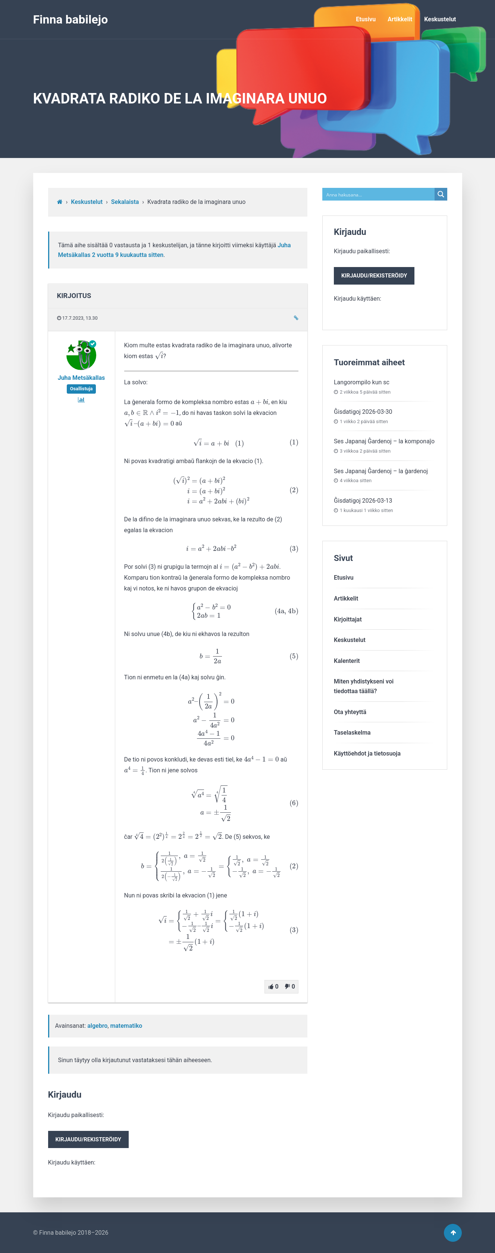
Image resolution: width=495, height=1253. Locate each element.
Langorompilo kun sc (361, 382)
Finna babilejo (70, 19)
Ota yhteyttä (350, 712)
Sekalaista (125, 201)
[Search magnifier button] (441, 194)
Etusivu (366, 19)
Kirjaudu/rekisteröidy (88, 1139)
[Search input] (378, 194)
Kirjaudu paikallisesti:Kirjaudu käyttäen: (88, 1138)
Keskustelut (440, 19)
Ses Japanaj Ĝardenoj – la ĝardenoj (381, 471)
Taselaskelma (352, 732)
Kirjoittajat (348, 619)
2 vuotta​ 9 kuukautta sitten (127, 254)
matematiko (126, 1025)
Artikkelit (400, 19)
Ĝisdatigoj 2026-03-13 (363, 500)
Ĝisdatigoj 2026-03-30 (363, 411)
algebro (97, 1025)
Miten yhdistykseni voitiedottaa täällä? (364, 686)
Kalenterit (347, 660)
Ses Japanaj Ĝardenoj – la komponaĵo (384, 441)
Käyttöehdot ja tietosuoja (367, 753)
